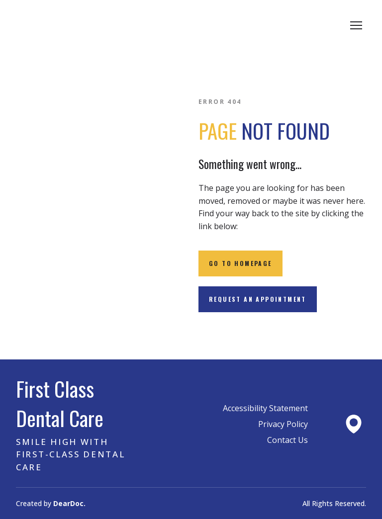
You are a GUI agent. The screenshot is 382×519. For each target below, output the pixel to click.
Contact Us (287, 439)
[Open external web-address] (353, 424)
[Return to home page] (92, 25)
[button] (240, 263)
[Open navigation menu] (356, 25)
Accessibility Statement (265, 408)
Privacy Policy (283, 424)
